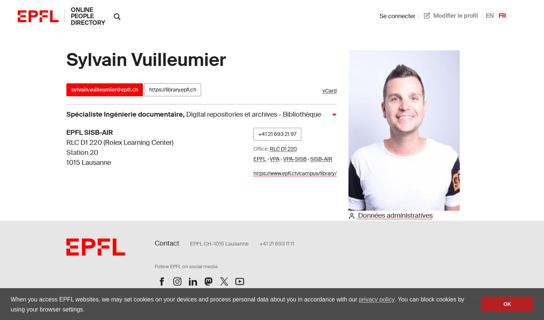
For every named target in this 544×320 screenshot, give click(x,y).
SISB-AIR (321, 159)
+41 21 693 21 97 (277, 134)
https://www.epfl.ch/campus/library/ (295, 173)
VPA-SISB (295, 159)
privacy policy (376, 299)
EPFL (259, 159)
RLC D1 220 (283, 149)
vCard (329, 91)
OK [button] (507, 304)
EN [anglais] (490, 16)
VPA (274, 159)
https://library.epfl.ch (172, 89)
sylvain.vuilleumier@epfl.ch (104, 89)
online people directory (88, 16)
